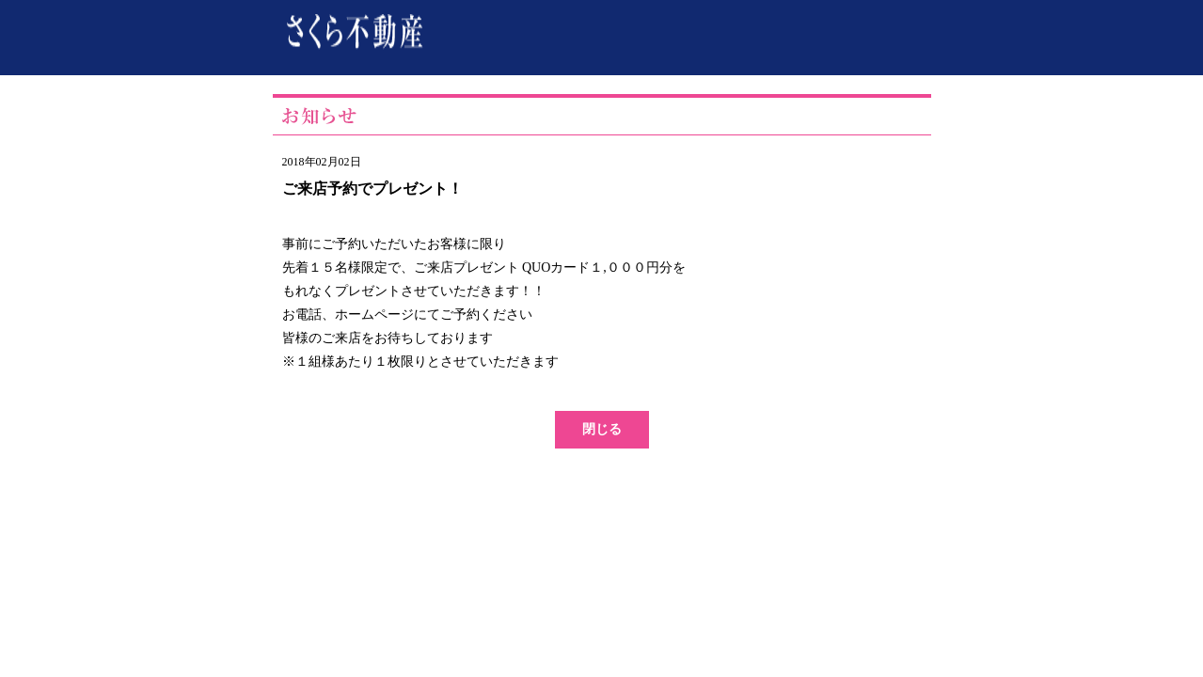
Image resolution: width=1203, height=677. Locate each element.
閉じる (602, 429)
